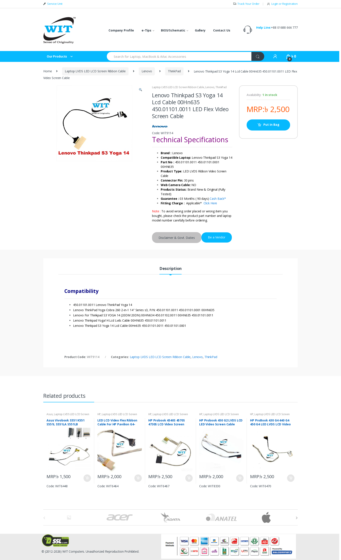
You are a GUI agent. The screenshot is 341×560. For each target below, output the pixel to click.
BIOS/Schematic (173, 30)
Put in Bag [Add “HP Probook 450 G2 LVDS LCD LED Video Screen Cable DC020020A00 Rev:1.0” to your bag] (240, 478)
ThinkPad (174, 71)
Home (47, 71)
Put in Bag (271, 124)
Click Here (210, 203)
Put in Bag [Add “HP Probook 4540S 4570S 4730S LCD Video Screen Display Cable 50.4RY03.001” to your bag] (189, 478)
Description (170, 268)
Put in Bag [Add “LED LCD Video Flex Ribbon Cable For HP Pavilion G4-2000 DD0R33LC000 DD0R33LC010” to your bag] (138, 478)
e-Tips (146, 30)
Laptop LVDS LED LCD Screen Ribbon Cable (95, 71)
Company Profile (121, 30)
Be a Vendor (216, 237)
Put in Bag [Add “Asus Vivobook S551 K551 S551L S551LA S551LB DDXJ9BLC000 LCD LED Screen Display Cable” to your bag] (87, 478)
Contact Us (221, 30)
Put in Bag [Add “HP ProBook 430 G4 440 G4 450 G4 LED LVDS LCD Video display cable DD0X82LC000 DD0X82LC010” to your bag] (290, 478)
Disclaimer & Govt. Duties (177, 238)
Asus (50, 414)
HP (99, 414)
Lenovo (147, 71)
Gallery (200, 30)
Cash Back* (218, 199)
